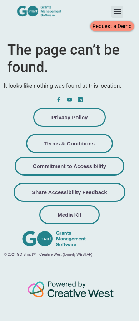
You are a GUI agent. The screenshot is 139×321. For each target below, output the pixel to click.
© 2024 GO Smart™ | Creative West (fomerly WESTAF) (48, 255)
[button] (117, 12)
